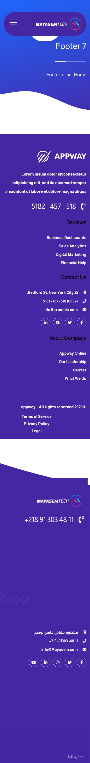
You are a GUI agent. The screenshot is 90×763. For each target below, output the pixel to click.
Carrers (79, 370)
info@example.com (60, 310)
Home (79, 74)
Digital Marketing (71, 254)
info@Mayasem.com (59, 650)
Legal (37, 431)
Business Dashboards (66, 238)
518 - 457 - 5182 (54, 206)
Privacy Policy (36, 424)
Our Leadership (72, 362)
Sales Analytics (72, 246)
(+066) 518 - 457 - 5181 (60, 301)
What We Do (75, 378)
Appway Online (72, 353)
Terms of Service (37, 417)
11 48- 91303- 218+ (63, 641)
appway (28, 407)
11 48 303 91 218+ (49, 520)
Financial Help (73, 263)
